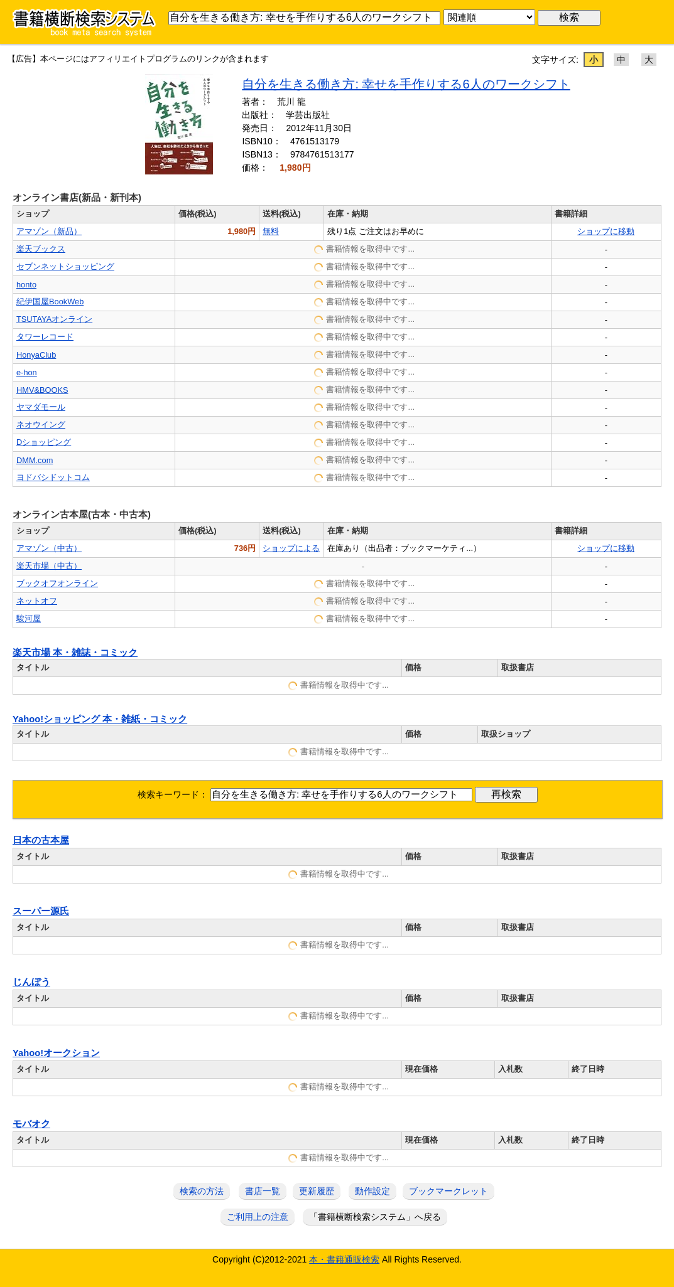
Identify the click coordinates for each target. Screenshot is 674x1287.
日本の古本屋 (41, 840)
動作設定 (372, 1191)
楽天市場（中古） (49, 565)
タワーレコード (44, 336)
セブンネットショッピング (65, 266)
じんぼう (31, 982)
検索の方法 (202, 1191)
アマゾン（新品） (49, 231)
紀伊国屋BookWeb (50, 301)
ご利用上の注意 (257, 1217)
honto (26, 284)
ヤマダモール (40, 407)
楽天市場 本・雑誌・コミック (75, 653)
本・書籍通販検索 (344, 1259)
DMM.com (34, 460)
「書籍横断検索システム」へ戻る (375, 1217)
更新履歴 (316, 1191)
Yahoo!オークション (56, 1053)
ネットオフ (36, 601)
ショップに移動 (605, 231)
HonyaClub (36, 355)
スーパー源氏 (41, 911)
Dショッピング (43, 442)
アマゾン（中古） (49, 548)
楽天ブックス (40, 249)
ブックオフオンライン (57, 583)
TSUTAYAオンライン (54, 319)
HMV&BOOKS (42, 390)
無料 (271, 231)
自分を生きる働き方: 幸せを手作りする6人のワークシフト (406, 84)
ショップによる (291, 548)
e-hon (26, 372)
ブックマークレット (448, 1191)
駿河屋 (28, 618)
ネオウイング (40, 424)
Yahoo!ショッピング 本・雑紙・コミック (100, 719)
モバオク (31, 1124)
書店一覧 (262, 1191)
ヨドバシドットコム (53, 477)
